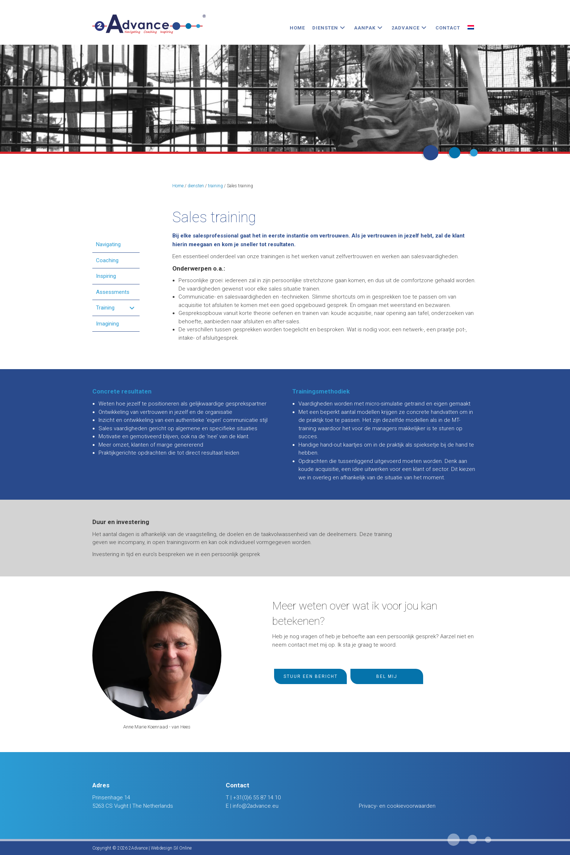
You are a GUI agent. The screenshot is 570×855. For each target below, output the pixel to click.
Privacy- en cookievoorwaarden (397, 806)
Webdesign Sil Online (171, 848)
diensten (196, 185)
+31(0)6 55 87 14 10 (257, 797)
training (215, 185)
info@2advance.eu (255, 806)
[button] (342, 28)
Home (178, 185)
